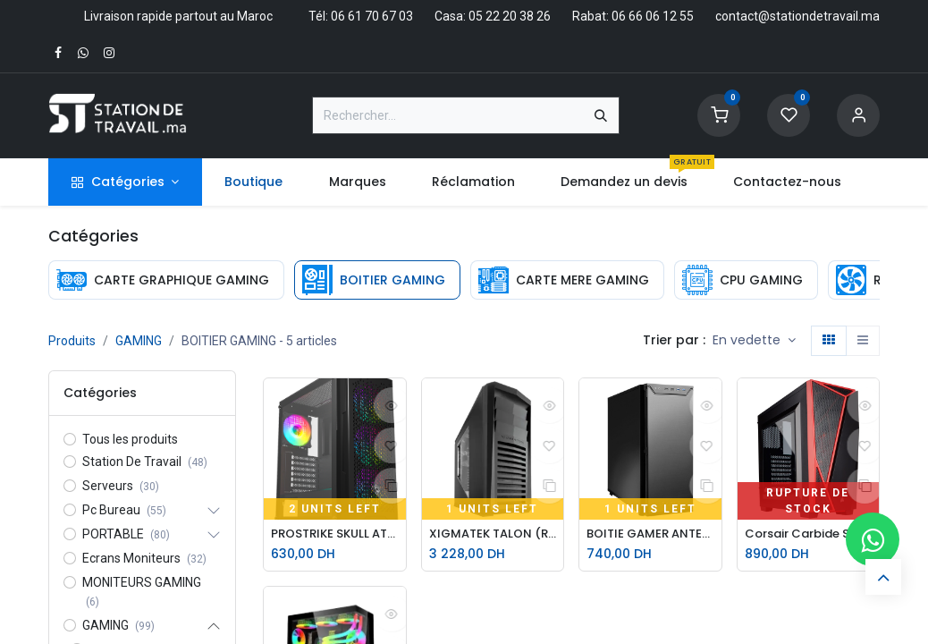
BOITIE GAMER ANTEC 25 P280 (650, 534)
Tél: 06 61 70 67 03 (360, 16)
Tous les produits (130, 439)
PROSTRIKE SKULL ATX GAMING (335, 534)
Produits (72, 341)
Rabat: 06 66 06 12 (624, 16)
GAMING (138, 341)
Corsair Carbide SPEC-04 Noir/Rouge (809, 534)
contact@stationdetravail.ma (797, 16)
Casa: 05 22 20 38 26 (492, 16)
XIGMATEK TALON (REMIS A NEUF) (493, 534)
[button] (754, 341)
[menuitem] (254, 182)
